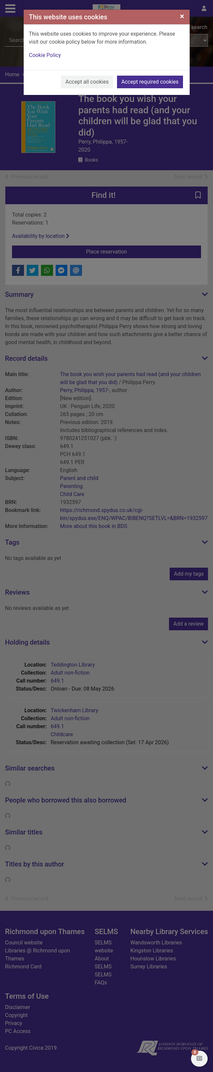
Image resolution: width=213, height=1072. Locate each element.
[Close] (182, 16)
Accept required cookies (150, 82)
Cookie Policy (45, 55)
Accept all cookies (87, 82)
